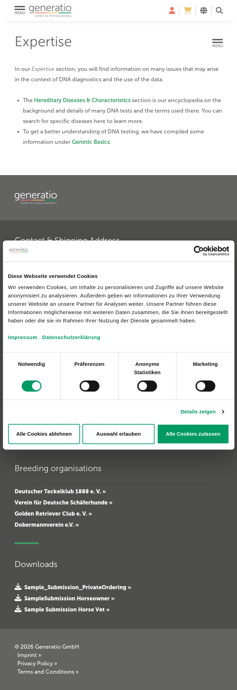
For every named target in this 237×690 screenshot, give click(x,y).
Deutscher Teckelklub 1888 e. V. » (60, 491)
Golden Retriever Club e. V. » (53, 513)
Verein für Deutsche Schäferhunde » (63, 502)
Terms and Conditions (48, 672)
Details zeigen (197, 411)
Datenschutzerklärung (71, 337)
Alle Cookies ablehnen (44, 434)
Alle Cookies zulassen (193, 434)
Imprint (29, 655)
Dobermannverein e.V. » (47, 524)
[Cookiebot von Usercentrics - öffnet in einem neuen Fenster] (198, 251)
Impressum (22, 337)
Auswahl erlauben (118, 434)
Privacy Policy (37, 663)
